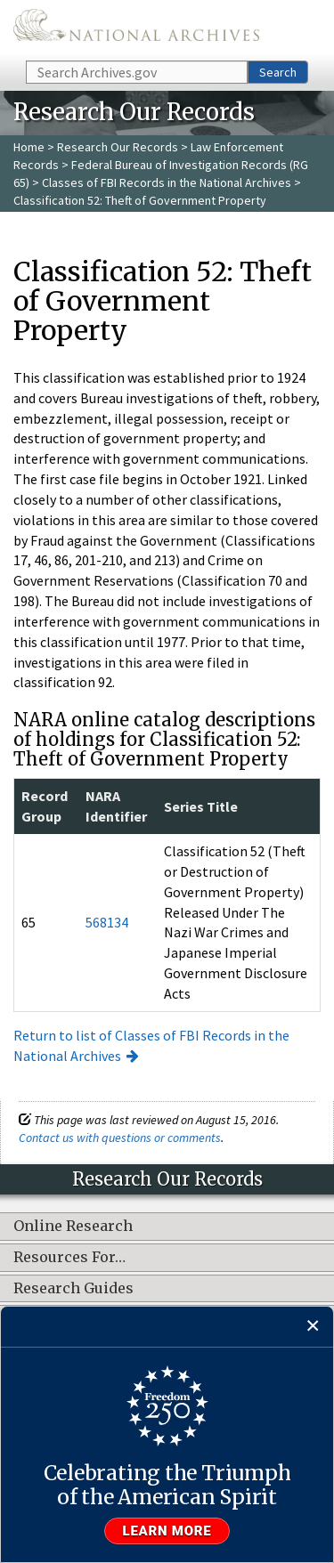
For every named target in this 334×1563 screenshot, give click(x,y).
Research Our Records (117, 147)
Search (278, 72)
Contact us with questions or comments (120, 1138)
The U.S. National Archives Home (136, 29)
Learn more (167, 1531)
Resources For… (69, 1258)
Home (29, 147)
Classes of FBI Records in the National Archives (166, 182)
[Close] (313, 1327)
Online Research (73, 1227)
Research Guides (73, 1289)
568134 (107, 922)
